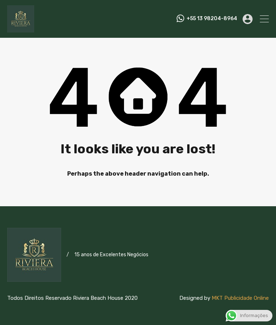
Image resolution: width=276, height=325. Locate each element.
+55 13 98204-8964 (212, 19)
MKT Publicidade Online (240, 298)
